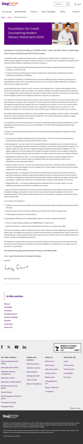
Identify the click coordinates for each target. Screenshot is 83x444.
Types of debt (32, 380)
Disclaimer (7, 320)
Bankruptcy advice (8, 378)
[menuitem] (6, 11)
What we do (49, 361)
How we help (6, 12)
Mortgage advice (7, 406)
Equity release (6, 392)
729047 (42, 426)
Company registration (11, 317)
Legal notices (8, 324)
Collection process (33, 368)
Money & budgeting (34, 384)
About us (34, 12)
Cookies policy (69, 369)
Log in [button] (77, 4)
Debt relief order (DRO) (9, 368)
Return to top (76, 408)
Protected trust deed (8, 402)
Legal (9, 17)
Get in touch (49, 365)
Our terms (67, 377)
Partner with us (50, 373)
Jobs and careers (51, 369)
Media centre (50, 377)
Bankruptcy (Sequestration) (11, 382)
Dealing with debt (33, 376)
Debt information (20, 12)
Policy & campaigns (48, 12)
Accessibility (8, 307)
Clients (62, 12)
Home (3, 17)
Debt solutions (32, 372)
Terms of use (8, 327)
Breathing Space (33, 364)
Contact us (76, 12)
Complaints (49, 391)
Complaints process (10, 314)
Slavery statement (52, 387)
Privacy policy (69, 365)
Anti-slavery (8, 310)
